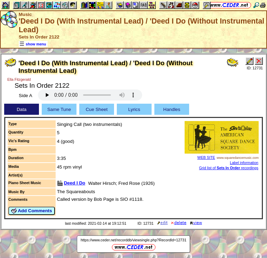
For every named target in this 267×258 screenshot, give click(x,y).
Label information (244, 163)
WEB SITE (206, 157)
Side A (25, 95)
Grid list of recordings (228, 168)
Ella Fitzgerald (19, 79)
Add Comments (31, 211)
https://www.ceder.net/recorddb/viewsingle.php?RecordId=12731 (133, 240)
